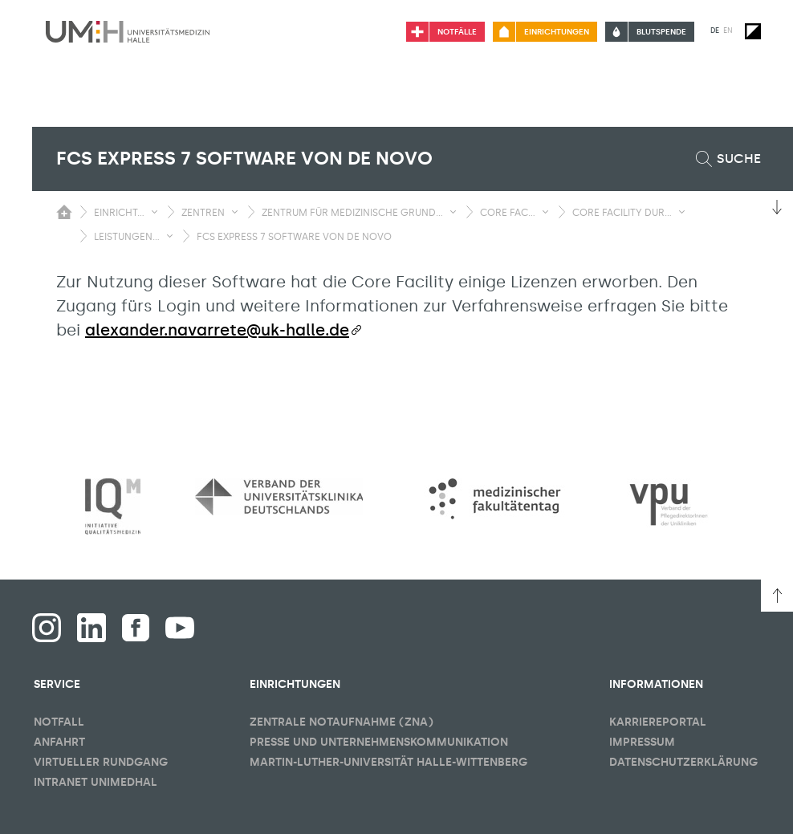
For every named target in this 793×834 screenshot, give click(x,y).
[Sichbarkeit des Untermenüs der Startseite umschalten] (64, 212)
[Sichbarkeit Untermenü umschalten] (154, 212)
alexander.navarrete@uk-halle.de (217, 330)
